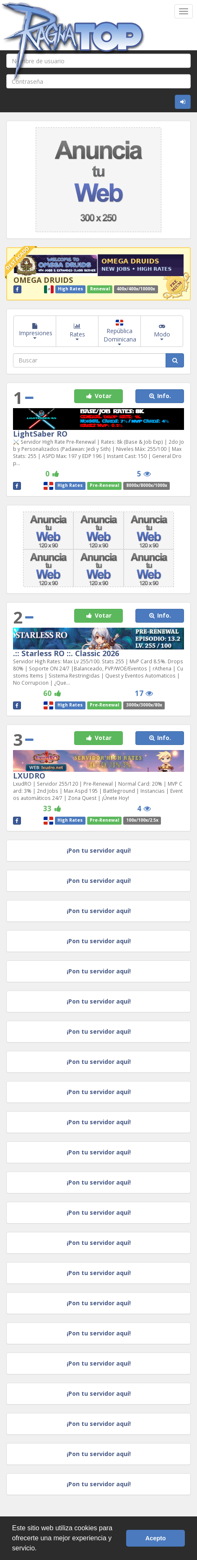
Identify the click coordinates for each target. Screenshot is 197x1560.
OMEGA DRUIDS (43, 280)
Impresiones (35, 331)
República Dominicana (120, 332)
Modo (162, 331)
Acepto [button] (155, 1538)
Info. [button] (159, 396)
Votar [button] (98, 396)
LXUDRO (29, 776)
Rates (77, 331)
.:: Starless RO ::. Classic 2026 (66, 653)
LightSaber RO (40, 434)
